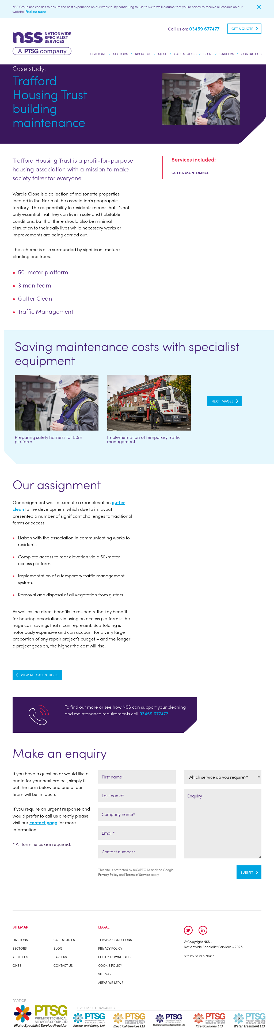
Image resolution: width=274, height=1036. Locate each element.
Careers (226, 53)
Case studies (185, 53)
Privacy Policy (108, 874)
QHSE (162, 53)
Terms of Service (137, 874)
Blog (207, 53)
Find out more (35, 11)
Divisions (98, 54)
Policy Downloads (114, 956)
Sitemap (104, 974)
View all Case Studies (39, 674)
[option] (56, 413)
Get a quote (242, 28)
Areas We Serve (110, 982)
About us (143, 54)
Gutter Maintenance (190, 172)
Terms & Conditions (115, 939)
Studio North (204, 955)
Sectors (120, 54)
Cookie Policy (110, 965)
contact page (43, 822)
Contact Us (251, 53)
